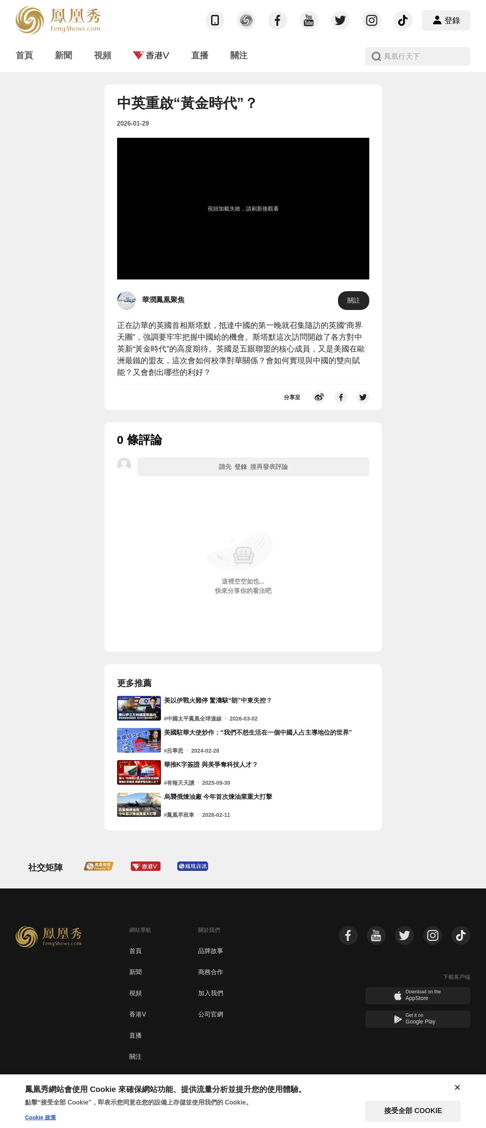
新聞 (135, 972)
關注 (135, 1056)
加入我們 (210, 993)
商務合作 (210, 972)
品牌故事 (210, 951)
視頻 (135, 993)
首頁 (135, 951)
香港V (137, 1014)
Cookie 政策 (40, 1117)
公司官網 (210, 1014)
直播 (135, 1035)
